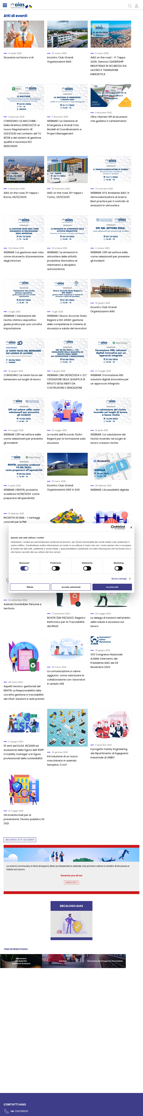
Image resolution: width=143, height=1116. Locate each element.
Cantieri (63, 961)
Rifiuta (30, 587)
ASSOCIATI (71, 882)
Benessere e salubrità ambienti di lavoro (21, 961)
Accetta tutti (112, 587)
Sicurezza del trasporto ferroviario (105, 961)
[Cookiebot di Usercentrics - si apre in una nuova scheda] (113, 527)
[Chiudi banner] (131, 527)
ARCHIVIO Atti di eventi (19, 839)
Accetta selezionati (71, 587)
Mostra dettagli (119, 578)
